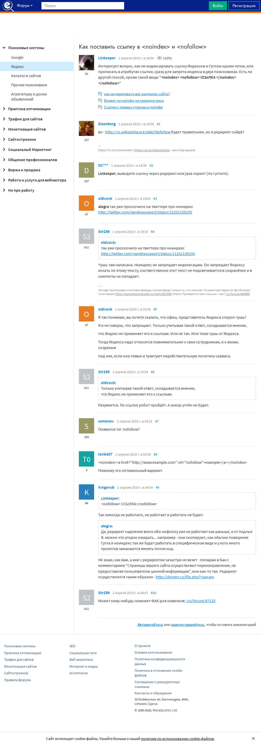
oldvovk (105, 198)
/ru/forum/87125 (200, 600)
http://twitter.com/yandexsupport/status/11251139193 (145, 212)
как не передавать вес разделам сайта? (137, 93)
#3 (155, 198)
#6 (152, 372)
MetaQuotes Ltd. (165, 710)
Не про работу (17, 190)
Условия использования (153, 652)
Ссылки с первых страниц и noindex (133, 107)
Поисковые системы (22, 48)
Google (17, 57)
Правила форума (17, 680)
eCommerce (78, 673)
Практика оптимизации (26, 109)
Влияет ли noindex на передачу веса (134, 100)
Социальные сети (83, 653)
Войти (218, 6)
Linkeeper (106, 57)
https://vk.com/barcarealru (152, 150)
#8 (155, 454)
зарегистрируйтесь (187, 624)
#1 (158, 124)
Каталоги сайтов (26, 75)
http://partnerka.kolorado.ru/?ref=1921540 (143, 294)
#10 (153, 593)
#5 (155, 309)
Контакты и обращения (153, 693)
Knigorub (106, 487)
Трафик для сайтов (21, 119)
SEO (72, 646)
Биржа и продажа (20, 170)
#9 (157, 487)
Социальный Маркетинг (26, 149)
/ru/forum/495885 (237, 294)
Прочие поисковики (29, 84)
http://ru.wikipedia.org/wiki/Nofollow (137, 131)
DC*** (103, 165)
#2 (151, 165)
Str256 (104, 231)
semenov (106, 421)
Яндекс (17, 66)
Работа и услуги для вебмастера (33, 180)
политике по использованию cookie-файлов (177, 738)
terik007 (105, 454)
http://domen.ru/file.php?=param (185, 576)
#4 (152, 231)
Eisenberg (106, 123)
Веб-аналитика (81, 659)
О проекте (143, 645)
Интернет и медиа (83, 666)
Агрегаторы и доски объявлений (29, 96)
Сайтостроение (18, 139)
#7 (157, 421)
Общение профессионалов (29, 160)
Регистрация (244, 6)
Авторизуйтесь (150, 624)
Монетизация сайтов (23, 129)
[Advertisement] (130, 25)
